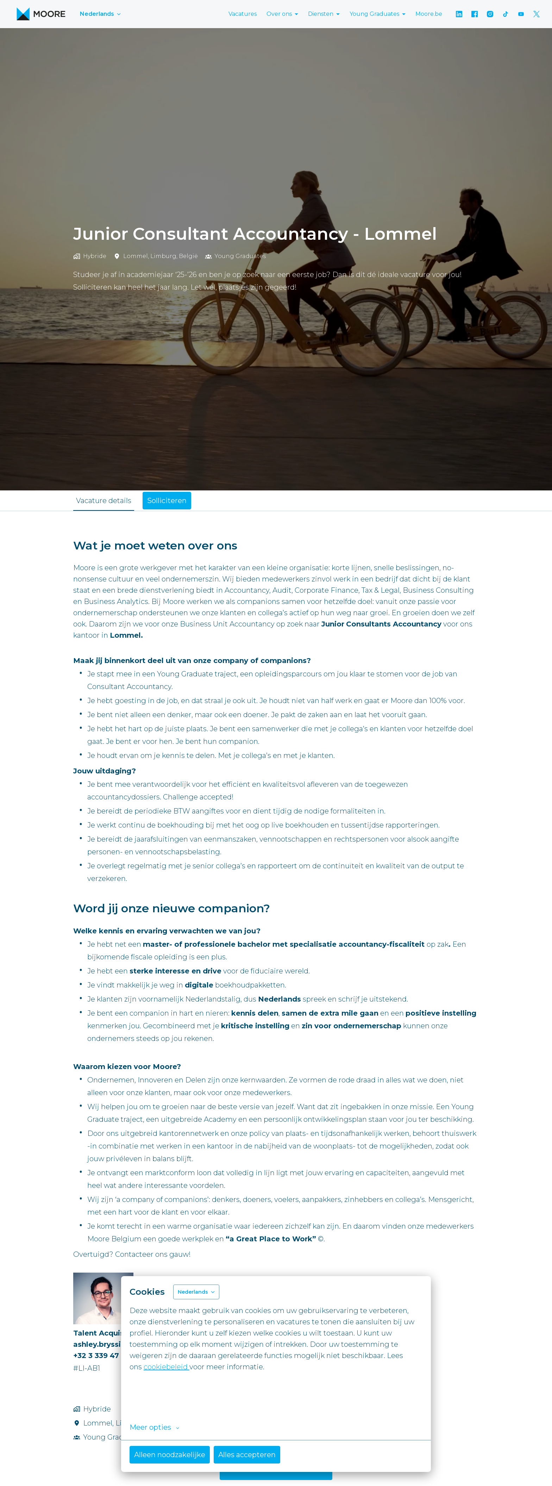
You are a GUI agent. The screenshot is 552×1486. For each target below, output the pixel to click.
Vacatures (242, 14)
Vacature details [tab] (103, 500)
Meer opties (154, 1427)
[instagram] (490, 14)
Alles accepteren (247, 1454)
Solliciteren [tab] (167, 500)
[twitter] (536, 14)
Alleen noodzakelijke (169, 1454)
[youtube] (521, 14)
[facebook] (475, 14)
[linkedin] (459, 14)
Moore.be (428, 14)
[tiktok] (505, 14)
